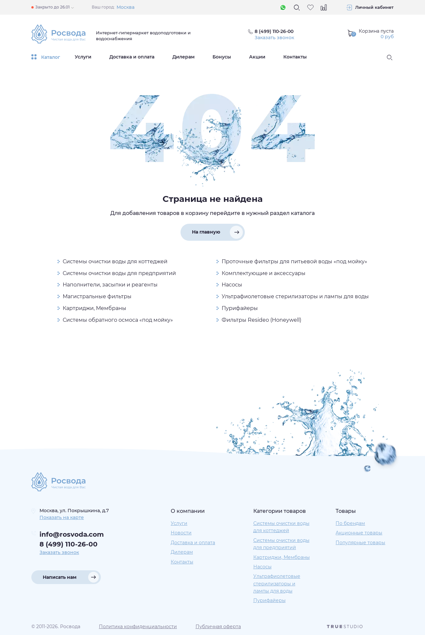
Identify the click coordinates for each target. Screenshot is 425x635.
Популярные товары (360, 542)
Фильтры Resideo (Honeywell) (261, 320)
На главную (206, 232)
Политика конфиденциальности (138, 626)
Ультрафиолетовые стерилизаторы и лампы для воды (295, 296)
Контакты (295, 57)
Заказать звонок (274, 37)
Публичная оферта (218, 626)
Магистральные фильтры (97, 296)
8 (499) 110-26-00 (68, 544)
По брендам (350, 523)
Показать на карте (61, 517)
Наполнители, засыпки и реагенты (110, 285)
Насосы (232, 285)
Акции (257, 57)
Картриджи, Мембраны (94, 308)
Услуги (83, 57)
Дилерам (183, 57)
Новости (181, 533)
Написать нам (59, 577)
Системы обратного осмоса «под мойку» (118, 320)
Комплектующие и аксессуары (264, 273)
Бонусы (221, 57)
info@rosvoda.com (71, 534)
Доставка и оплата (131, 57)
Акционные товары (359, 533)
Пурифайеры (240, 308)
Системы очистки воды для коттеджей (115, 261)
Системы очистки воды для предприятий (119, 273)
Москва (125, 7)
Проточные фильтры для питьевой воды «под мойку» (294, 261)
